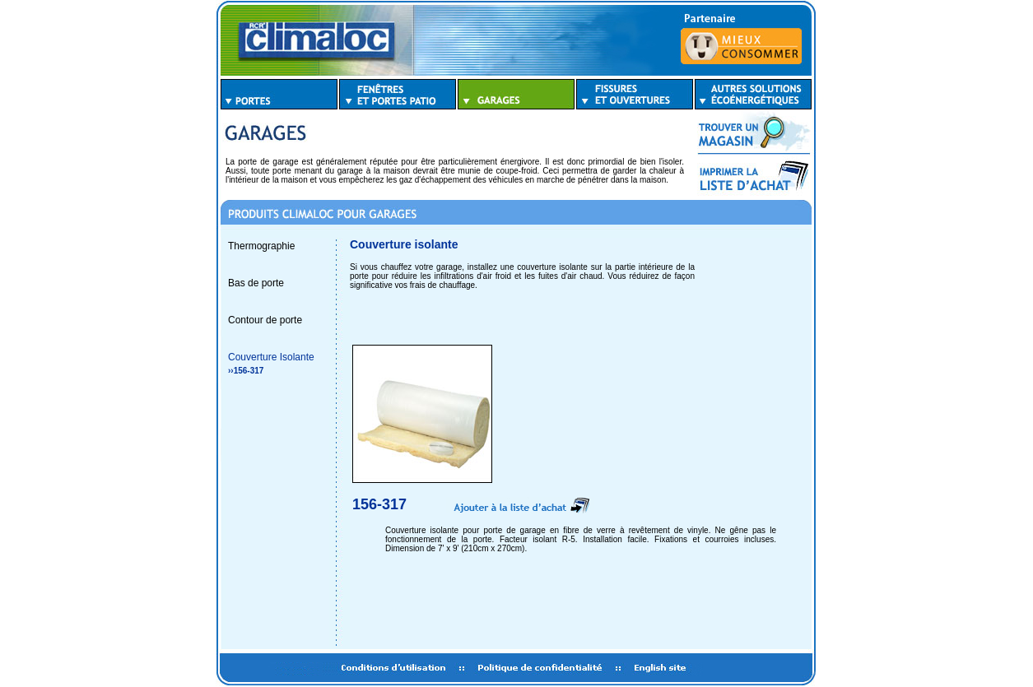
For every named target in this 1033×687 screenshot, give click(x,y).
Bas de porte (256, 283)
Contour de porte (265, 320)
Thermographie (261, 246)
